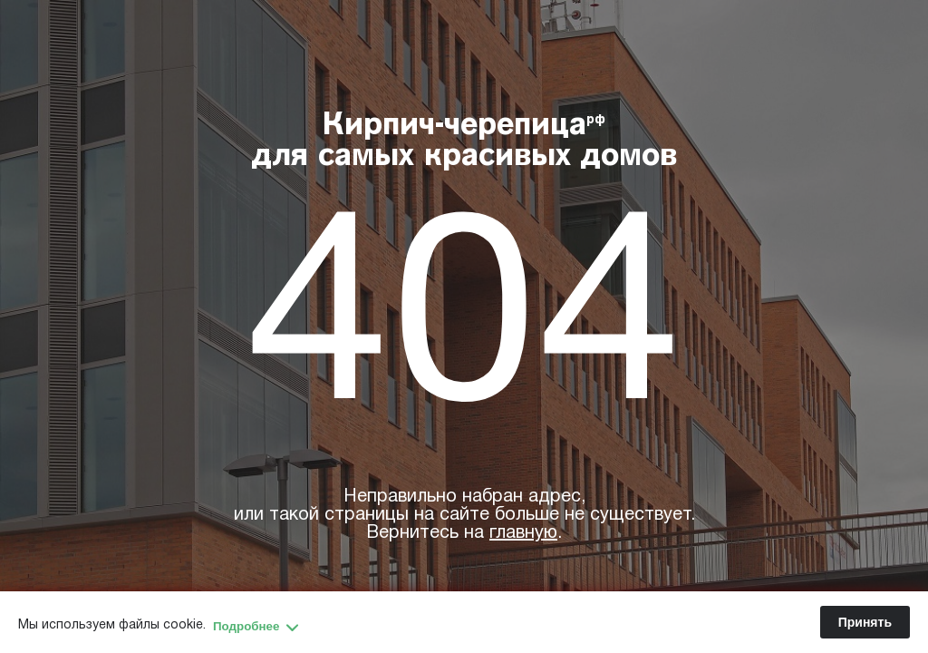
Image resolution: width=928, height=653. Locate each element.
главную (523, 533)
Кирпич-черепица (464, 142)
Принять (865, 622)
